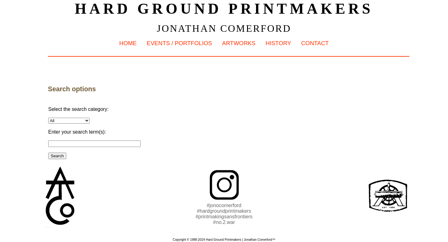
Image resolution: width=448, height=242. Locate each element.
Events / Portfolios (179, 43)
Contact (315, 43)
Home (128, 43)
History (278, 43)
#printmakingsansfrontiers (223, 216)
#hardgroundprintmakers (224, 211)
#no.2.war (224, 222)
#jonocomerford (224, 205)
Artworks (238, 43)
